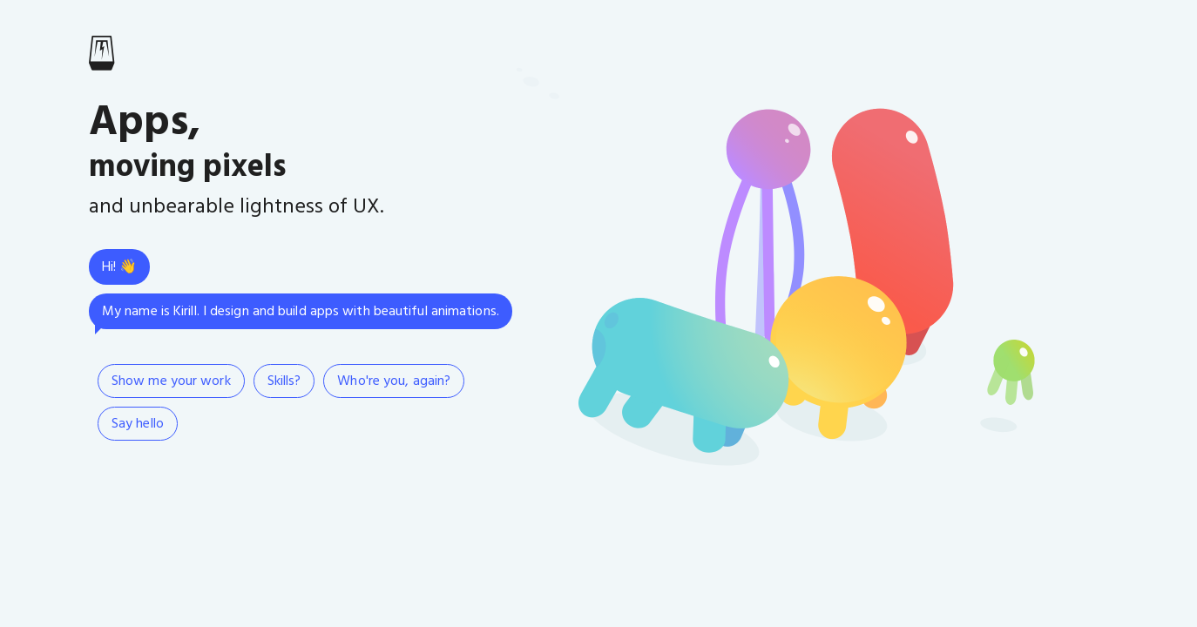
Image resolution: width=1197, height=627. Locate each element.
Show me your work (171, 381)
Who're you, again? (393, 381)
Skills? (284, 381)
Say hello (138, 424)
